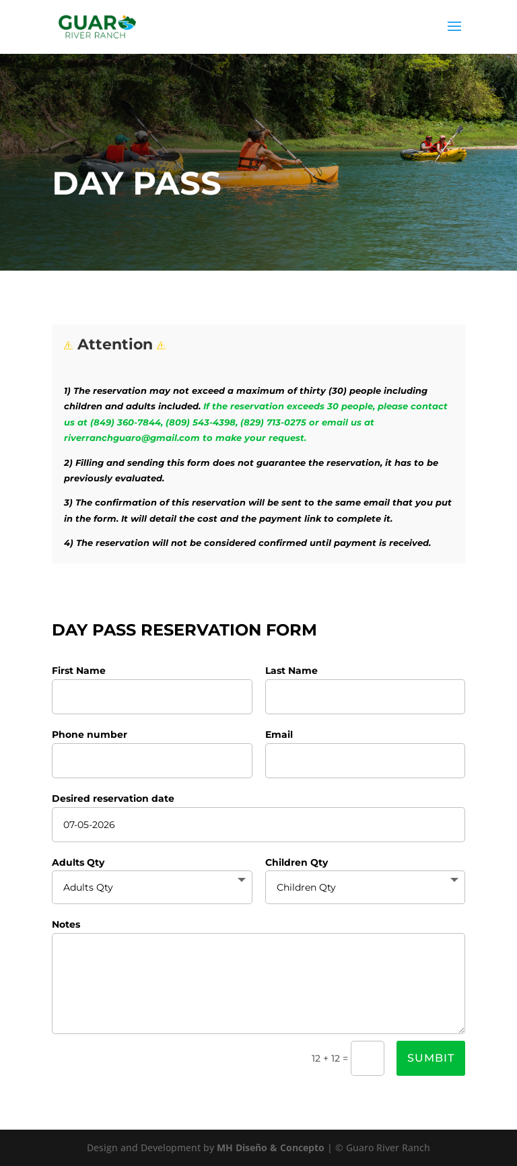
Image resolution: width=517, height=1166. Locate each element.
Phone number (89, 734)
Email (279, 734)
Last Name (291, 670)
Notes (66, 924)
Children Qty (296, 862)
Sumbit (430, 1058)
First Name (79, 670)
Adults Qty (78, 862)
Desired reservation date (113, 798)
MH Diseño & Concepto (272, 1147)
